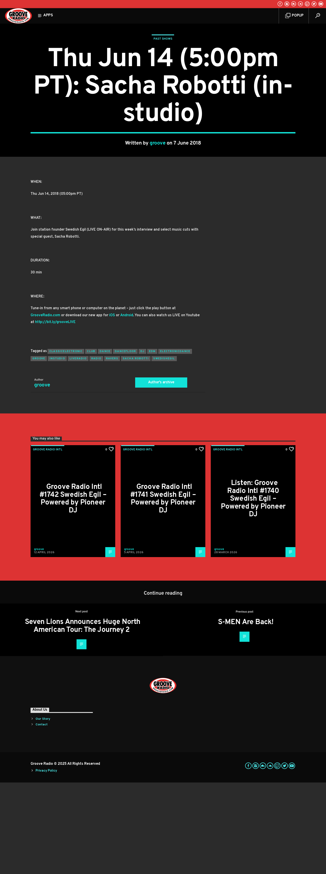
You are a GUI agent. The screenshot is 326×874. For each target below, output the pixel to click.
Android (126, 407)
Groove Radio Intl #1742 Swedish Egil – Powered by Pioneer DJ (72, 590)
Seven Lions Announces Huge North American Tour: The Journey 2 (82, 717)
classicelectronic (65, 443)
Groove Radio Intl (47, 541)
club (91, 443)
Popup (294, 15)
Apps (48, 15)
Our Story (43, 810)
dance (105, 443)
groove (158, 189)
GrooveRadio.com (45, 407)
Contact (42, 816)
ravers (112, 450)
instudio (57, 450)
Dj (142, 443)
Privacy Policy (46, 862)
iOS (112, 407)
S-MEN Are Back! (245, 713)
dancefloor (125, 443)
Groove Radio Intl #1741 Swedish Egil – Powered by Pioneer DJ (163, 590)
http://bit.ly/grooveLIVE (55, 413)
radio (96, 450)
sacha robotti (136, 450)
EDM (152, 443)
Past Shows (162, 85)
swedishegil (164, 450)
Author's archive (161, 474)
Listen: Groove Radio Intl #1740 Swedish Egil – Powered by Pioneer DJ (253, 590)
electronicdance (175, 443)
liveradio (78, 450)
